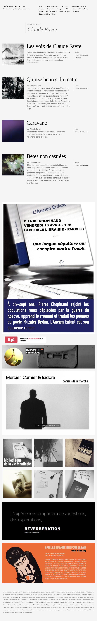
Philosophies (83, 9)
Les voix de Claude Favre (54, 46)
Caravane (37, 123)
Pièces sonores (71, 9)
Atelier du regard (64, 11)
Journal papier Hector (52, 6)
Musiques (60, 9)
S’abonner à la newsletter (47, 14)
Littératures (50, 9)
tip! (11, 339)
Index (41, 6)
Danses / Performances (79, 6)
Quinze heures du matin (52, 79)
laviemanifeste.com (14, 6)
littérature (85, 55)
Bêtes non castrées (46, 156)
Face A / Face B (51, 11)
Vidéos (41, 11)
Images (41, 9)
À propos (76, 11)
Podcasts (65, 6)
